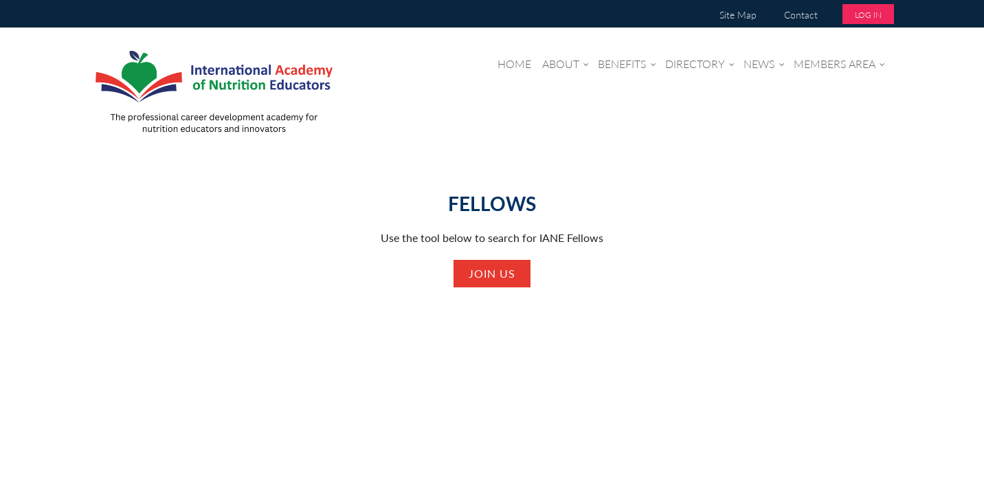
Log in (868, 15)
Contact (801, 15)
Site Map (738, 15)
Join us (492, 273)
